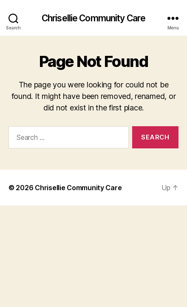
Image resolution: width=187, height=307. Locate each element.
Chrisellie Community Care (93, 18)
